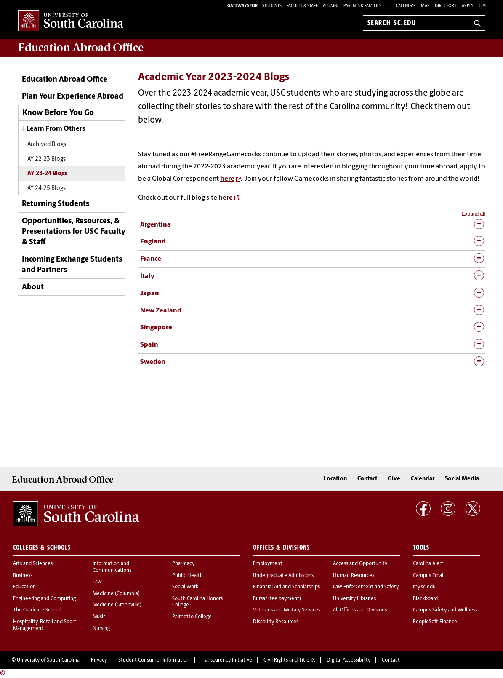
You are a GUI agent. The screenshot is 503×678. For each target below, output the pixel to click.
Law (97, 582)
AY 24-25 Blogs (46, 188)
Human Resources (353, 575)
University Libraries (354, 598)
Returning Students (55, 204)
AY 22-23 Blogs (46, 159)
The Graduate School (37, 610)
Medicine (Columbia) (116, 593)
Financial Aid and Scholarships (286, 587)
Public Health (187, 575)
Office (81, 47)
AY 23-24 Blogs (47, 173)
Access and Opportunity (360, 563)
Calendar (406, 6)
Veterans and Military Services (286, 610)
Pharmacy (183, 563)
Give (483, 6)
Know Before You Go (58, 113)
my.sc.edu (424, 587)
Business (22, 575)
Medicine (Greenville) (117, 605)
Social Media (462, 479)
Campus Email (428, 575)
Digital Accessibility (348, 660)
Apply (468, 6)
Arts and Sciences (33, 563)
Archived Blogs (46, 144)
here (227, 179)
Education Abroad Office (64, 80)
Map (425, 6)
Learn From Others (56, 128)
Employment (267, 563)
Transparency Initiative (226, 660)
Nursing (101, 628)
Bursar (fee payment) (277, 598)
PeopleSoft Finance (435, 622)
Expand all (473, 214)
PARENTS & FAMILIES (362, 6)
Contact (367, 479)
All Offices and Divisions (360, 610)
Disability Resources (275, 622)
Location (335, 479)
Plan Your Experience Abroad (72, 97)
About (33, 287)
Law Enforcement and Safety (366, 587)
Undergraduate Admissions (283, 575)
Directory (446, 6)
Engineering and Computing (44, 598)
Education (24, 587)
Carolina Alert (428, 563)
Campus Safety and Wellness (445, 610)
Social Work (185, 587)
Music (99, 616)
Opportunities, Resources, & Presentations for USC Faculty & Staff (73, 231)
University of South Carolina (48, 660)
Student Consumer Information (153, 660)
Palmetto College (192, 616)
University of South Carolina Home (70, 21)
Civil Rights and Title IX (289, 660)
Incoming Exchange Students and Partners (72, 265)
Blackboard (425, 598)
